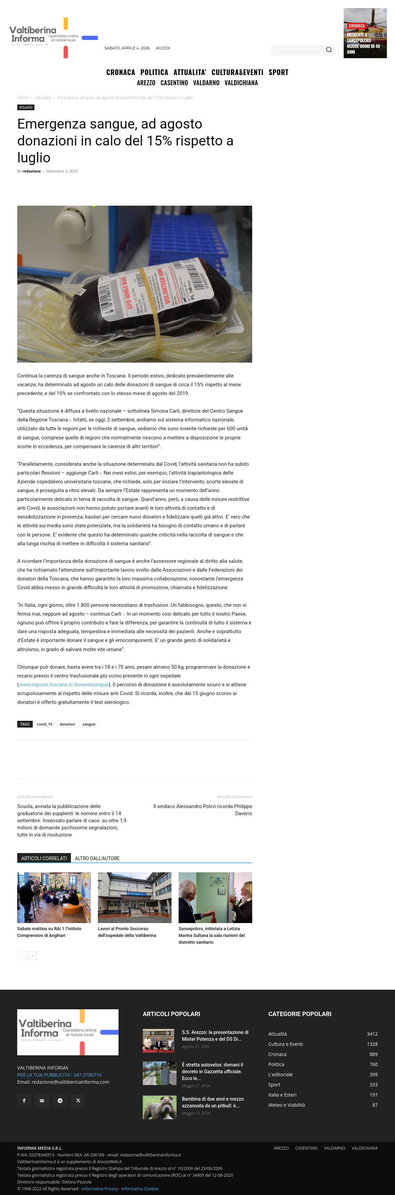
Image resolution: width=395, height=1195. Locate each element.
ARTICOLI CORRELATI (44, 858)
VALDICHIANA (365, 1148)
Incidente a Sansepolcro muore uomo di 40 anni (363, 43)
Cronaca (357, 25)
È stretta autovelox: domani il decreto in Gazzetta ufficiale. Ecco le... (212, 1071)
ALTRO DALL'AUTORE (97, 858)
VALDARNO (334, 1148)
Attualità (43, 97)
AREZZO (281, 1148)
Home (23, 97)
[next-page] (32, 955)
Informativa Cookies (140, 1189)
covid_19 (44, 724)
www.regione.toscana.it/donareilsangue (63, 685)
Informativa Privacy (100, 1189)
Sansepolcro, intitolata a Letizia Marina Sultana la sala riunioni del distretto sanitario (212, 935)
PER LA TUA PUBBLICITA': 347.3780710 (59, 1075)
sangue (89, 724)
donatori (67, 724)
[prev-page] (21, 955)
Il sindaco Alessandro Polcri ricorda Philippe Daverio (202, 810)
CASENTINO (306, 1148)
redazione (32, 171)
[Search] (328, 50)
